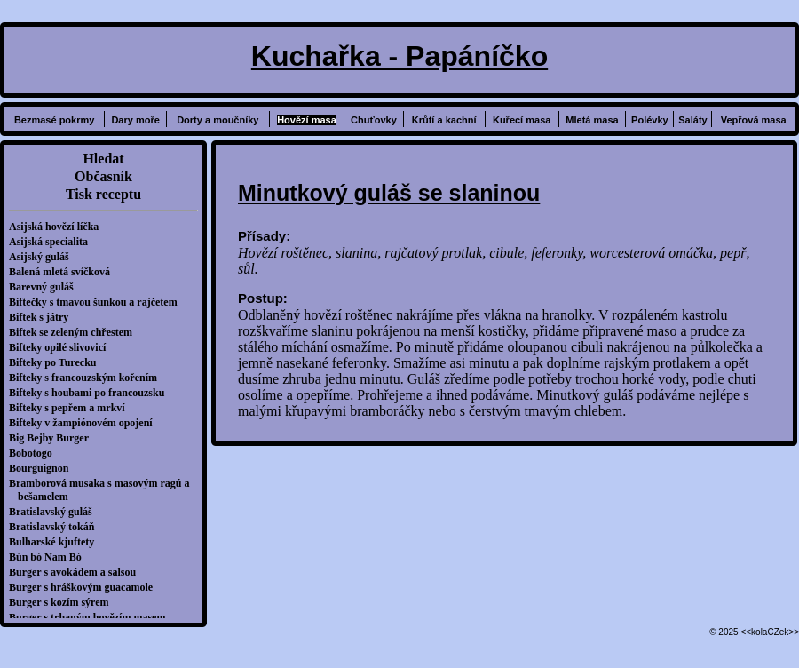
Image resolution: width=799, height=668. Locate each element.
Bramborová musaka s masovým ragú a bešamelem (103, 490)
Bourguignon (43, 468)
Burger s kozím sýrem (63, 602)
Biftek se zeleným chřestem (75, 332)
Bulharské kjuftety (56, 542)
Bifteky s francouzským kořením (87, 377)
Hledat (103, 158)
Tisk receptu (103, 194)
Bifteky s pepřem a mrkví (71, 408)
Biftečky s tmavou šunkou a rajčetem (98, 302)
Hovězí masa (306, 120)
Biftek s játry (43, 317)
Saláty (692, 120)
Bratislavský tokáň (56, 527)
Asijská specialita (53, 241)
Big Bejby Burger (53, 438)
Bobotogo (35, 453)
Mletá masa (592, 120)
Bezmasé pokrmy (54, 120)
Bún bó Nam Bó (50, 557)
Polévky (649, 120)
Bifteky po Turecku (57, 362)
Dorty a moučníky (217, 120)
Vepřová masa (754, 120)
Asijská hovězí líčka (58, 226)
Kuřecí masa (521, 120)
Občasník (103, 176)
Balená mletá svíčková (64, 272)
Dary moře (135, 120)
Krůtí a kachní (444, 120)
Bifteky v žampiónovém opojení (85, 423)
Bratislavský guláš (55, 511)
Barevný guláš (46, 287)
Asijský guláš (43, 256)
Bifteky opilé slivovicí (62, 347)
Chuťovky (374, 120)
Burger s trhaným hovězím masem (91, 617)
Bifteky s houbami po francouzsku (91, 392)
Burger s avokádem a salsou (77, 572)
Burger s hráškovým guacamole (85, 587)
